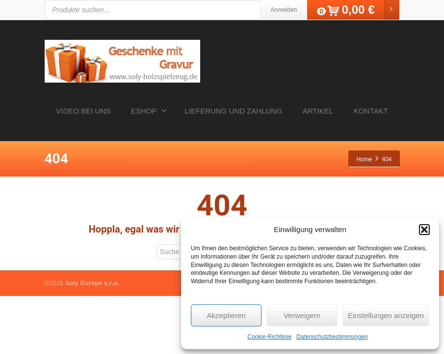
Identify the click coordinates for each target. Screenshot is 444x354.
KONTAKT (371, 111)
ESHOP (149, 110)
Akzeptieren (226, 315)
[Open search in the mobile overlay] (192, 10)
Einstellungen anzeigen (386, 315)
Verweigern (302, 315)
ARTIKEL (318, 111)
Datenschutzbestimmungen (331, 336)
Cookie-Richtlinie (269, 336)
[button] (424, 230)
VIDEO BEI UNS (83, 111)
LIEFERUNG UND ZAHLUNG (233, 111)
